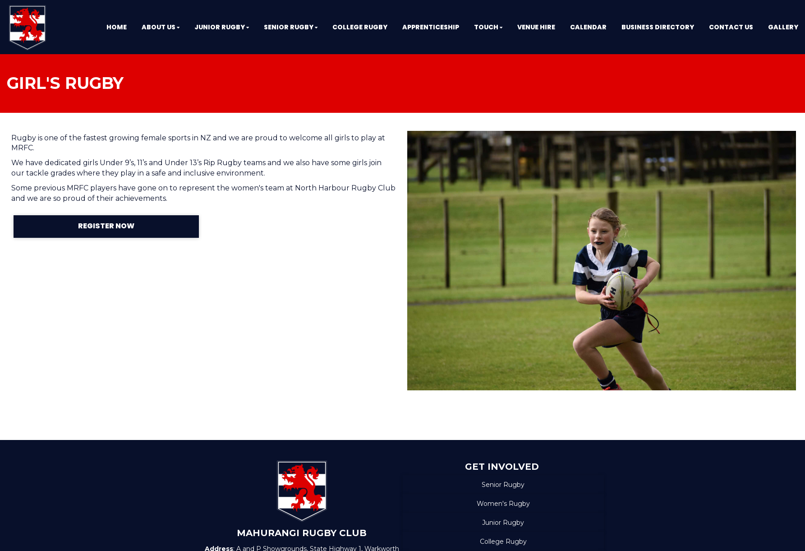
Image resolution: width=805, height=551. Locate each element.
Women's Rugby (503, 504)
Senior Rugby (503, 485)
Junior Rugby (503, 523)
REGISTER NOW (106, 226)
